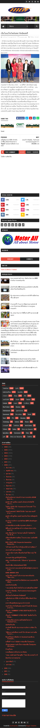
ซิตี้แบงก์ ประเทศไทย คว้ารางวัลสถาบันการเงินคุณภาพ (21, 529)
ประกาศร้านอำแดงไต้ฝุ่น (14, 550)
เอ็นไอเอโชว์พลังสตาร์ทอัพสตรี (16, 595)
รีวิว (13, 418)
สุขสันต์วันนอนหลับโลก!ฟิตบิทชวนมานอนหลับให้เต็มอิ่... (22, 581)
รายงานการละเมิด (9, 715)
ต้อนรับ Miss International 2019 (16, 565)
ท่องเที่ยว (20, 392)
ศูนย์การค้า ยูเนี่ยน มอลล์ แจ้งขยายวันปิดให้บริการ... (20, 503)
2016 (6, 674)
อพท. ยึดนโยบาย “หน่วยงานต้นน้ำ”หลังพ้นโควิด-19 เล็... (20, 534)
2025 (6, 450)
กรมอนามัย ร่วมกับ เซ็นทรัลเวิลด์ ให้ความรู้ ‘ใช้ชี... (21, 554)
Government (6, 414)
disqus (29, 152)
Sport (4, 418)
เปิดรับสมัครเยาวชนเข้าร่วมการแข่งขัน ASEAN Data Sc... (21, 498)
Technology (6, 422)
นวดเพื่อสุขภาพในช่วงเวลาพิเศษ (16, 652)
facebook (35, 152)
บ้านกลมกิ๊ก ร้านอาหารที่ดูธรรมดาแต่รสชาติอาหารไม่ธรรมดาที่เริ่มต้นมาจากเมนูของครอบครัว (23, 306)
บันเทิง (17, 399)
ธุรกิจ (17, 388)
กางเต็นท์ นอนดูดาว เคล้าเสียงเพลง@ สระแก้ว (24, 367)
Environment (17, 433)
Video (27, 433)
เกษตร (15, 403)
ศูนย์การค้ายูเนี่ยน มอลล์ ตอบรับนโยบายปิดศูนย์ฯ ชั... (21, 517)
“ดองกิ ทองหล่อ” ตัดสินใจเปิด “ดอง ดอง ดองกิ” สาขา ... (21, 512)
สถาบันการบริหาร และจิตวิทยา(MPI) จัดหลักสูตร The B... (21, 521)
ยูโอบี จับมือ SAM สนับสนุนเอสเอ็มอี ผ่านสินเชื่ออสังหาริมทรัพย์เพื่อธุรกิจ (24, 288)
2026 (6, 447)
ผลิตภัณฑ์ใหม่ (7, 392)
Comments (29, 259)
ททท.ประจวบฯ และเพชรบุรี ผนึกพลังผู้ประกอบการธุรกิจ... (22, 569)
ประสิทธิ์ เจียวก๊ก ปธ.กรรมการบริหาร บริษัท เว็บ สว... (21, 628)
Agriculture (6, 433)
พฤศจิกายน (10, 470)
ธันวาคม (9, 467)
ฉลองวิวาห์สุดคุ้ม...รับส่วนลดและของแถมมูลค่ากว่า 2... (21, 591)
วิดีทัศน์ (5, 429)
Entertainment (6, 410)
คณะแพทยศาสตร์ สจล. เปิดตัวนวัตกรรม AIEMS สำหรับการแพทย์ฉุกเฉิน (24, 279)
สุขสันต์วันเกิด (10, 624)
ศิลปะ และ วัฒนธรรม (16, 437)
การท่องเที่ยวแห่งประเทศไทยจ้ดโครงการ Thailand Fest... (19, 621)
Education (22, 418)
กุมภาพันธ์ (9, 661)
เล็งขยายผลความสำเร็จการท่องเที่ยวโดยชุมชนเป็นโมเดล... (21, 645)
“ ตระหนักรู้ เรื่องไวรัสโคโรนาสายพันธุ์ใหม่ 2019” (22, 588)
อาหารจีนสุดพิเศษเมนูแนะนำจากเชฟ (18, 603)
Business (18, 407)
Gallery (14, 429)
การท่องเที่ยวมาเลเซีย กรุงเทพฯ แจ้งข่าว (19, 525)
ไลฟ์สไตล (16, 425)
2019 (6, 668)
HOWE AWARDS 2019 (12, 572)
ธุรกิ (4, 437)
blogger (22, 152)
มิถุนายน (9, 485)
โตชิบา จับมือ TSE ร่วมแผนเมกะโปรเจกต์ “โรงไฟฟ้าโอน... (21, 507)
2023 (6, 456)
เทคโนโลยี (6, 399)
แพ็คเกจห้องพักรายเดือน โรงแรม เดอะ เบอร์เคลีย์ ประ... (21, 538)
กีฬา (25, 396)
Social (37, 37)
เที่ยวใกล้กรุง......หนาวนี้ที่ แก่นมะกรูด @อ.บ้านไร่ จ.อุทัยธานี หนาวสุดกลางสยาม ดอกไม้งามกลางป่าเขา (24, 343)
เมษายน (9, 491)
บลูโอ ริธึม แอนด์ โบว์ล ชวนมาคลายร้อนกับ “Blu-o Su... (20, 576)
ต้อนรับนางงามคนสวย (13, 658)
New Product (6, 407)
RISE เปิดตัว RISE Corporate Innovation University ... (18, 543)
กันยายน (9, 476)
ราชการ (5, 396)
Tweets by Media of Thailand (9, 269)
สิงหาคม (9, 479)
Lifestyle (5, 403)
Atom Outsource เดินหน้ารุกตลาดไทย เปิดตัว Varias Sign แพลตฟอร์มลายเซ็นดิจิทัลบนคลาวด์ (24, 360)
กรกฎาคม (9, 482)
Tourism (28, 399)
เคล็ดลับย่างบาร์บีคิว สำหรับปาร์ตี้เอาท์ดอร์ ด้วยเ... (21, 599)
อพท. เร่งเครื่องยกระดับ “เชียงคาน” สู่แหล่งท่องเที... (21, 561)
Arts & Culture (28, 425)
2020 (6, 465)
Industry (17, 422)
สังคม (32, 37)
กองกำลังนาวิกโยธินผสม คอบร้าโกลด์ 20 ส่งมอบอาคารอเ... (21, 607)
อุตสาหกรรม (19, 410)
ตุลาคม (8, 473)
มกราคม (9, 664)
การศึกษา (26, 403)
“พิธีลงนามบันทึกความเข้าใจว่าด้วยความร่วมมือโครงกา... (21, 633)
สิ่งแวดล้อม (19, 414)
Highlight (10, 259)
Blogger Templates (31, 726)
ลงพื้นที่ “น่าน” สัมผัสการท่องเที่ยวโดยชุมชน (20, 641)
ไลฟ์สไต (29, 437)
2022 (6, 459)
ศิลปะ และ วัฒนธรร (27, 429)
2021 (6, 462)
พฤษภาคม (9, 488)
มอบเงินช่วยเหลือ (11, 585)
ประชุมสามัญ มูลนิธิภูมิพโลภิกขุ (16, 557)
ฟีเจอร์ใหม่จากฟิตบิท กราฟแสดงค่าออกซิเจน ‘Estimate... (20, 638)
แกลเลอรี (5, 425)
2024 (6, 453)
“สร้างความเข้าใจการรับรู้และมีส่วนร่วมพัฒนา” (21, 547)
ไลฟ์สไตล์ (5, 388)
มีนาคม (8, 494)
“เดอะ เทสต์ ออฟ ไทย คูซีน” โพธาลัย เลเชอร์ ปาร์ (22, 655)
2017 (6, 671)
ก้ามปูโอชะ (9, 649)
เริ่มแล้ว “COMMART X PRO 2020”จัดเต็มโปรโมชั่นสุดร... (21, 611)
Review (27, 422)
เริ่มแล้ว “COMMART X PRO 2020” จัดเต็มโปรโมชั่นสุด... (21, 616)
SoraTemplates (14, 726)
